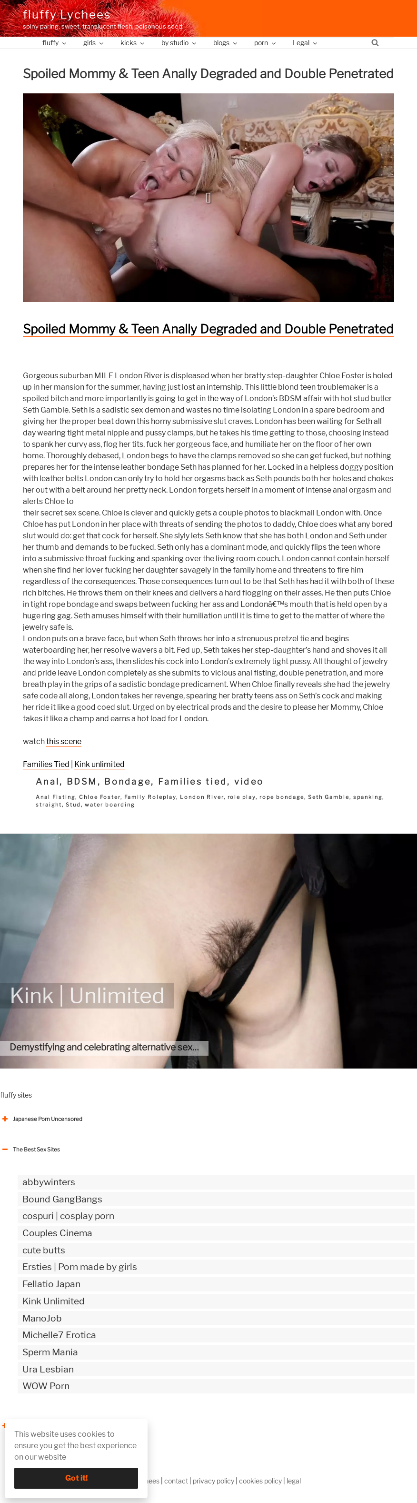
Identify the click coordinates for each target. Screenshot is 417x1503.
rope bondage (281, 797)
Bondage (127, 782)
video (249, 782)
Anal (48, 782)
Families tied (193, 782)
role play (242, 797)
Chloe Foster (99, 797)
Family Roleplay (150, 797)
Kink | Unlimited (87, 996)
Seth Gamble (328, 797)
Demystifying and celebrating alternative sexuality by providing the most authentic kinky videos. (205, 1047)
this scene (63, 741)
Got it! (76, 1478)
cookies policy (260, 1481)
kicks (133, 43)
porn (265, 43)
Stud (73, 804)
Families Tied (46, 764)
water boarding (110, 804)
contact (176, 1481)
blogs (225, 43)
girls (94, 43)
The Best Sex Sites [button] (30, 1149)
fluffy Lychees (67, 14)
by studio (179, 43)
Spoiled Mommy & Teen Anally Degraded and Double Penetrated (208, 329)
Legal (305, 43)
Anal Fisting (55, 797)
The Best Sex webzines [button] (35, 1426)
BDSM (82, 782)
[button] (208, 197)
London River (202, 797)
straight (49, 804)
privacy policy (213, 1481)
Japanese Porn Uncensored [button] (41, 1119)
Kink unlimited (99, 764)
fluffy (55, 43)
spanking (367, 797)
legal (294, 1481)
